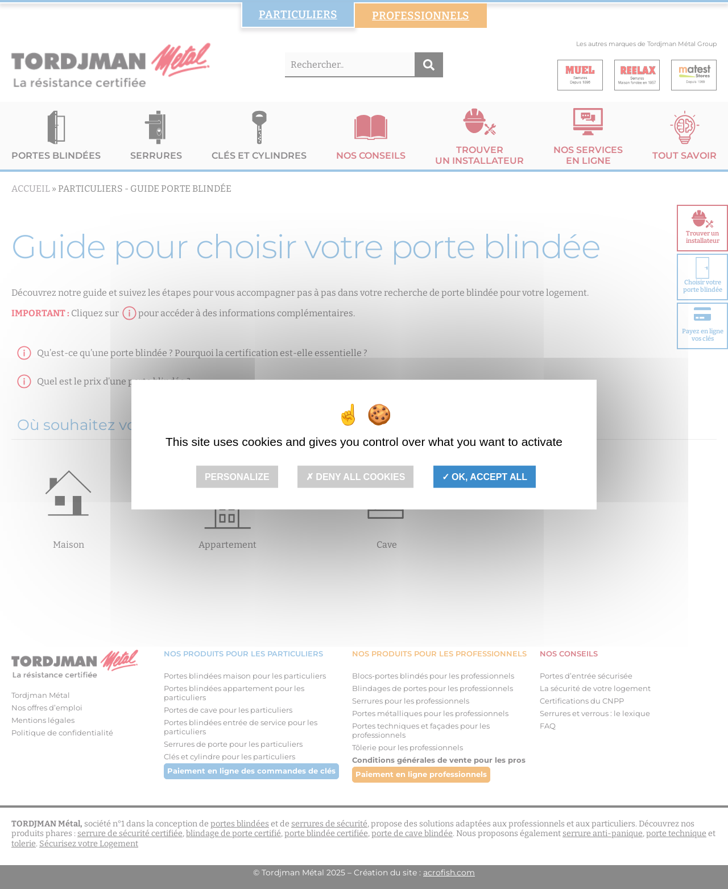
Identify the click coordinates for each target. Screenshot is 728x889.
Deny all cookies (356, 477)
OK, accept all (484, 477)
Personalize (237, 477)
